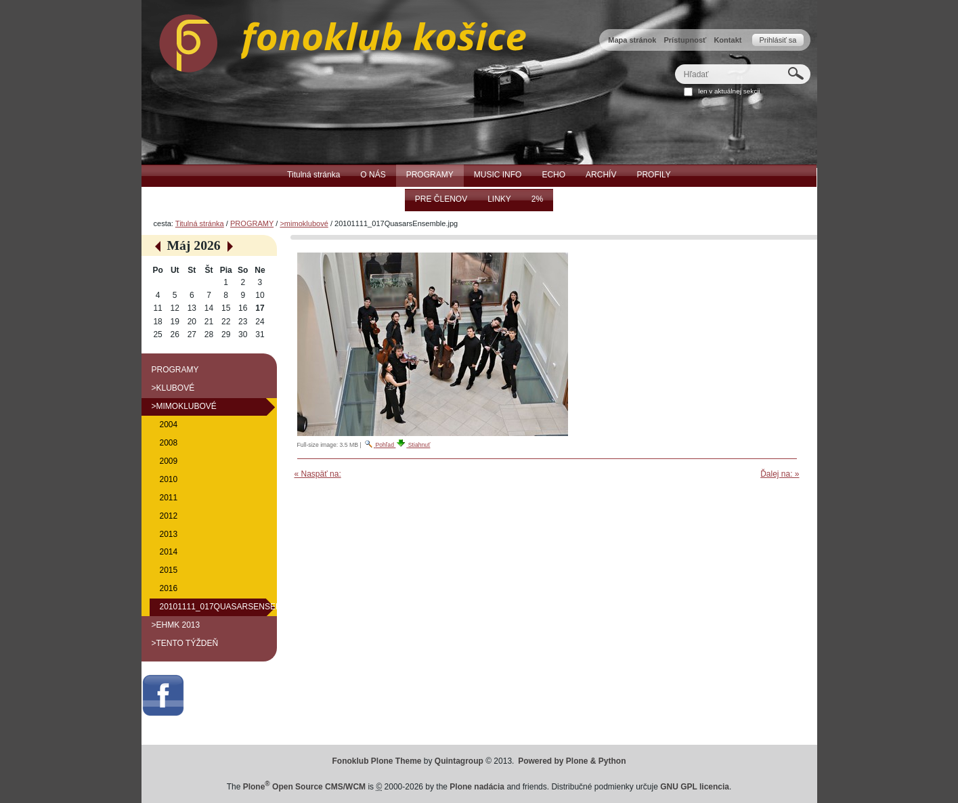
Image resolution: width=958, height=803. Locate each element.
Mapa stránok (632, 40)
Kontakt (727, 40)
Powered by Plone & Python (572, 761)
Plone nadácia (477, 786)
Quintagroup (459, 761)
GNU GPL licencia (694, 786)
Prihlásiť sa (777, 40)
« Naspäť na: (318, 474)
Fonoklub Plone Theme (377, 761)
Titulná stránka (199, 223)
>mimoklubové (304, 223)
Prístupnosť (684, 40)
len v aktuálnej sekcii (729, 91)
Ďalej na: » (779, 474)
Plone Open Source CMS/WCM (304, 786)
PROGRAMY (252, 223)
